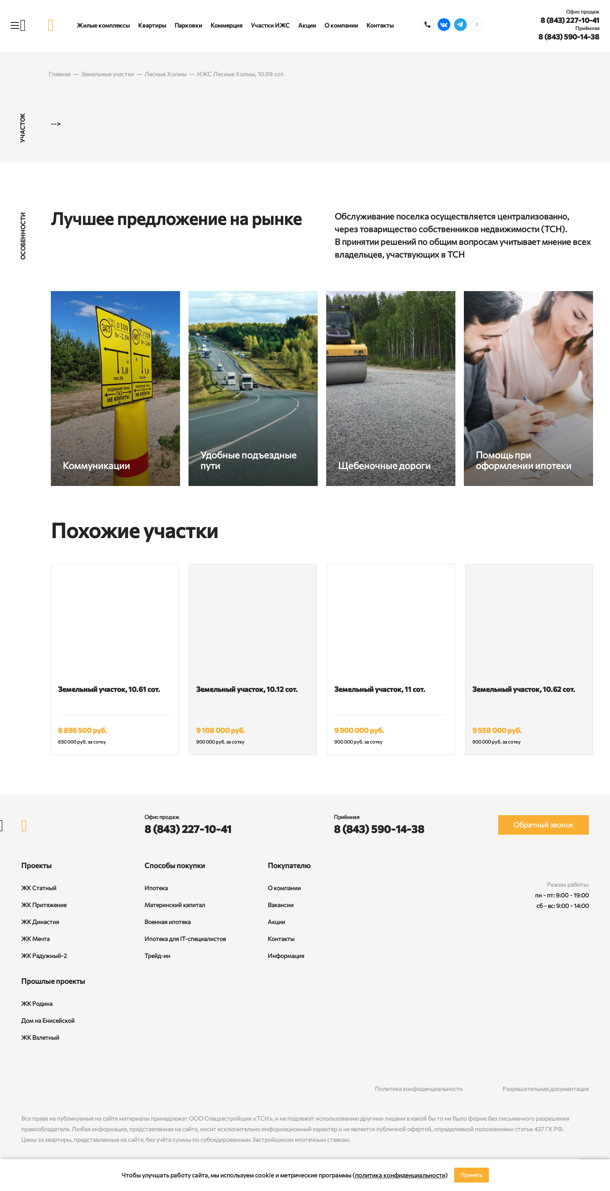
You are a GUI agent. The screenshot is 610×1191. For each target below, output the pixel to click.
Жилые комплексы (103, 25)
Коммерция (226, 25)
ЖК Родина (37, 1003)
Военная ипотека (167, 921)
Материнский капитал (174, 904)
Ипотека (156, 887)
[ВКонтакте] (25, 1088)
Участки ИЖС (270, 25)
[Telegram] (60, 1088)
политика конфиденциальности (400, 1175)
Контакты (380, 25)
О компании (341, 25)
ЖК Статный (38, 887)
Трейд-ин (157, 955)
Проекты (36, 865)
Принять (471, 1175)
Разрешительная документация (545, 1088)
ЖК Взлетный (40, 1037)
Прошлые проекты (53, 981)
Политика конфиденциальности (419, 1088)
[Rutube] (43, 1088)
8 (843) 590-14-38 (568, 36)
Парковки (188, 25)
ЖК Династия (40, 921)
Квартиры (152, 25)
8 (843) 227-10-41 (570, 20)
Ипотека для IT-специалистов (185, 938)
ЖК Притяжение (44, 904)
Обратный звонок (543, 824)
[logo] (51, 25)
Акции (307, 25)
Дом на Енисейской (48, 1020)
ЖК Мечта (35, 938)
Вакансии (281, 904)
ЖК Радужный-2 (44, 955)
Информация (286, 955)
